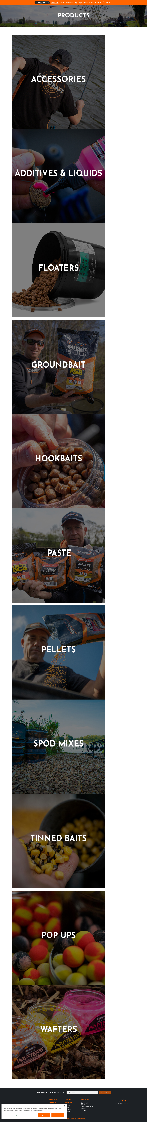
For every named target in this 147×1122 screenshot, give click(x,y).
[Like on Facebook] (119, 1100)
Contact (83, 1110)
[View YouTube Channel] (125, 1100)
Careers (82, 1119)
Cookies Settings (12, 1115)
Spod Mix (68, 1109)
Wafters (67, 1107)
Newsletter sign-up (50, 1092)
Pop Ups (67, 1105)
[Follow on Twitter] (122, 1100)
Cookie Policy (85, 1103)
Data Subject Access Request (87, 1107)
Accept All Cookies (57, 1115)
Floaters (67, 1111)
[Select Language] (109, 2)
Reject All (43, 1115)
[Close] (64, 1106)
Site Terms (84, 1105)
